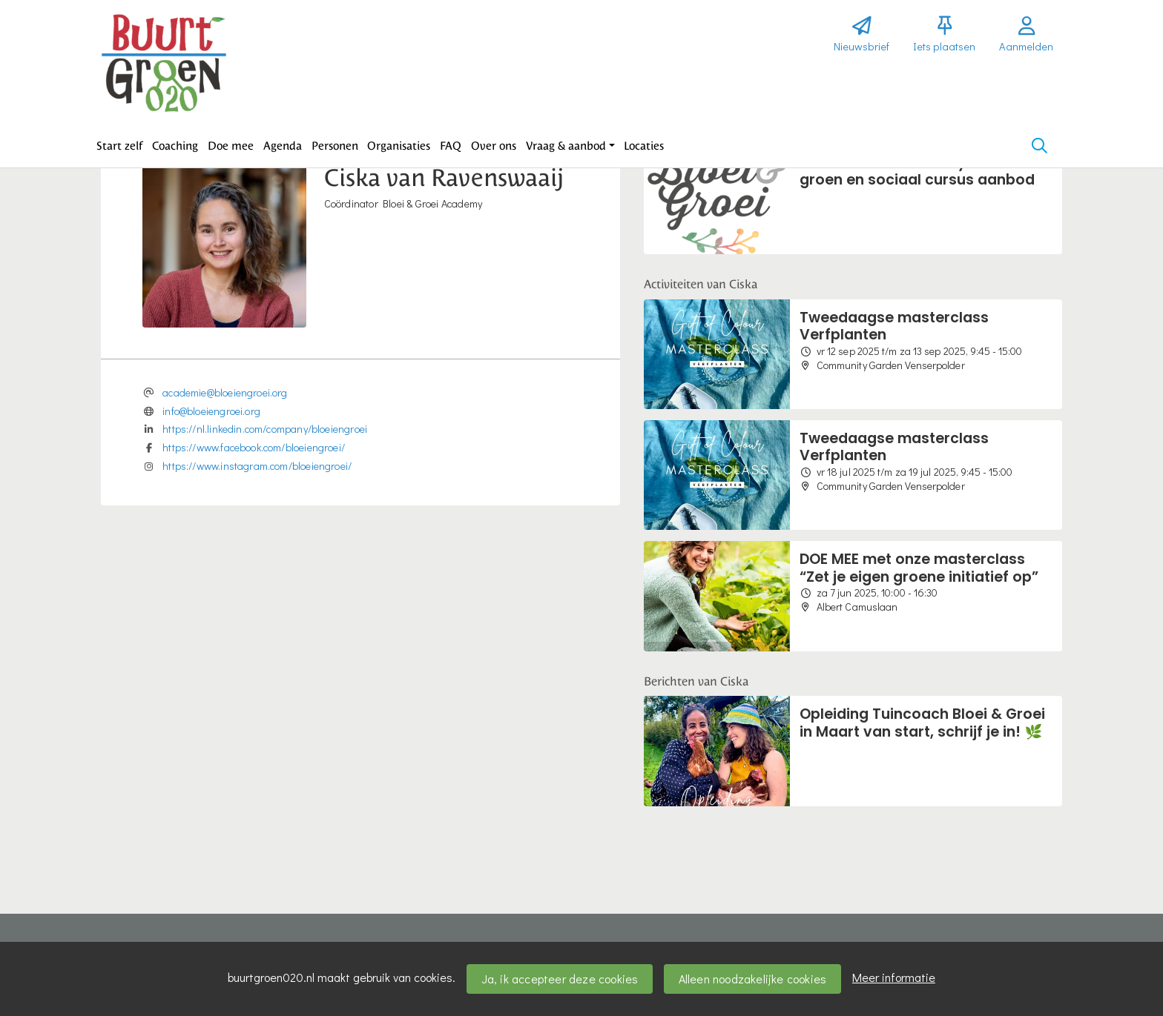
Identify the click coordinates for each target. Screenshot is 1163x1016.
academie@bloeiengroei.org (225, 392)
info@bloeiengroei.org (211, 411)
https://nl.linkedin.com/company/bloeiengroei (264, 429)
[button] (120, 146)
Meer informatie (893, 977)
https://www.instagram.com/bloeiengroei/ (257, 466)
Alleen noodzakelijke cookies (753, 978)
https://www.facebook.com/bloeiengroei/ (253, 447)
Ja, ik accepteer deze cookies (560, 978)
